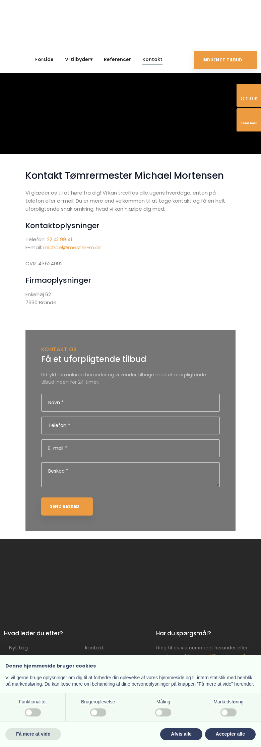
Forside (44, 59)
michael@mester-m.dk (72, 247)
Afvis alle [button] (181, 734)
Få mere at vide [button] (33, 734)
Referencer (117, 59)
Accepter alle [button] (230, 734)
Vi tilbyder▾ (78, 59)
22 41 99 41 (59, 239)
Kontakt (152, 59)
